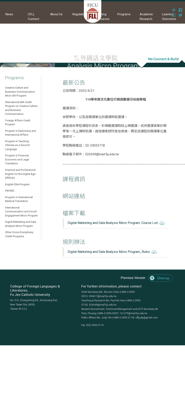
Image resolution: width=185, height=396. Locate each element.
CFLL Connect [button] (33, 16)
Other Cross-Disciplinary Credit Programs (19, 234)
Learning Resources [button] (102, 16)
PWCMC (9, 190)
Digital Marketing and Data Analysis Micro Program (20, 223)
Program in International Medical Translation (19, 199)
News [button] (9, 14)
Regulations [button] (80, 14)
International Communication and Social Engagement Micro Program (21, 211)
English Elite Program (17, 184)
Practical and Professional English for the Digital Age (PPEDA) (20, 173)
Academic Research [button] (146, 16)
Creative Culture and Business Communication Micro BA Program (20, 91)
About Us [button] (56, 14)
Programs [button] (124, 14)
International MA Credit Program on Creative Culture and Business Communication (21, 108)
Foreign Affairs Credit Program (17, 122)
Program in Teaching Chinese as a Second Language (17, 145)
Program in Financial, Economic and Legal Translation (17, 159)
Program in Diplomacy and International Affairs (20, 132)
